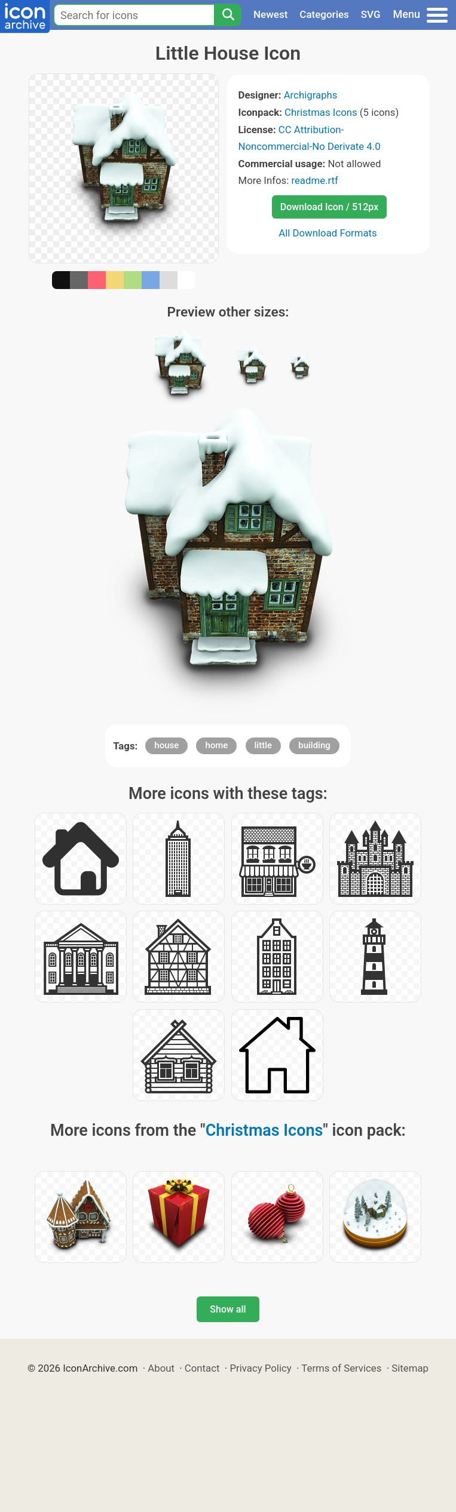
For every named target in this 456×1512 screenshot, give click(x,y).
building (314, 745)
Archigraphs (311, 95)
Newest (270, 14)
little (264, 745)
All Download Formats (328, 233)
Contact (202, 1368)
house (166, 745)
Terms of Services (341, 1368)
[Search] (227, 15)
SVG (371, 14)
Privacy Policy (260, 1368)
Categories (324, 14)
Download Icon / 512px (329, 207)
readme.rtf (314, 180)
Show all (228, 1309)
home (216, 745)
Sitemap (410, 1368)
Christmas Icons (320, 112)
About (161, 1368)
